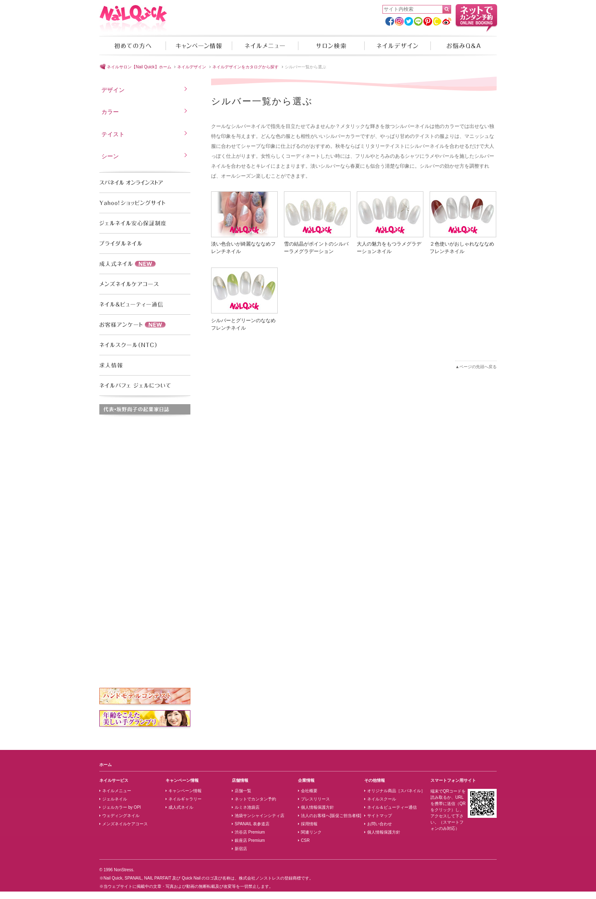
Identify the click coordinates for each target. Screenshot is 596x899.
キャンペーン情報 (199, 45)
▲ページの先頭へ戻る (476, 366)
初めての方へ (132, 45)
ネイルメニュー (265, 45)
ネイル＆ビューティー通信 (392, 807)
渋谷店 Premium (250, 832)
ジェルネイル (114, 799)
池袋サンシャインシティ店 (259, 815)
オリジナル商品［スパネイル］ (396, 790)
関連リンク (311, 832)
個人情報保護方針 (317, 807)
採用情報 (309, 824)
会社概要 (309, 790)
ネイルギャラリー (185, 799)
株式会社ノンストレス (259, 878)
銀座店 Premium (250, 840)
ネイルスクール (381, 799)
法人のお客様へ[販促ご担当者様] (331, 815)
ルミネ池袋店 (247, 807)
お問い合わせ (379, 824)
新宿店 (241, 848)
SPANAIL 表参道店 (252, 824)
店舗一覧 (243, 790)
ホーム (105, 764)
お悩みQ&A (463, 45)
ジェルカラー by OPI (121, 807)
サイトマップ (379, 815)
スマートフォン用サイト (453, 780)
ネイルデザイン (397, 45)
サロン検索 (331, 45)
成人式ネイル (180, 807)
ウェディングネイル (120, 815)
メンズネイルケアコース (125, 824)
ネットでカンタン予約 (255, 799)
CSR (305, 840)
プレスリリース (315, 799)
